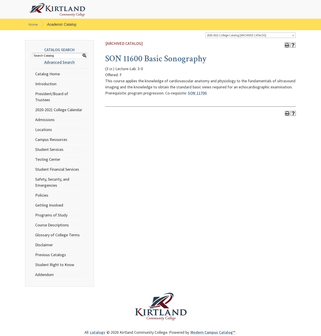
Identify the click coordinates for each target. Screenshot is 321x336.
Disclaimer (44, 245)
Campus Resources (51, 140)
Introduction (45, 84)
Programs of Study (51, 215)
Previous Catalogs (50, 255)
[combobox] (250, 36)
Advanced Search (59, 62)
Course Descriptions (52, 225)
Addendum (44, 275)
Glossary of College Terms (57, 235)
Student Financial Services (57, 170)
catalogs (97, 333)
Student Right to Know (54, 265)
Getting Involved (49, 205)
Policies (41, 195)
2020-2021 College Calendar (58, 110)
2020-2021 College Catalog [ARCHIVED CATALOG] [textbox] (236, 36)
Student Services (49, 150)
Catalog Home (47, 74)
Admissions (45, 120)
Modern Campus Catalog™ (213, 333)
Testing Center (47, 160)
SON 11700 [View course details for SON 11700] (197, 94)
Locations (43, 130)
